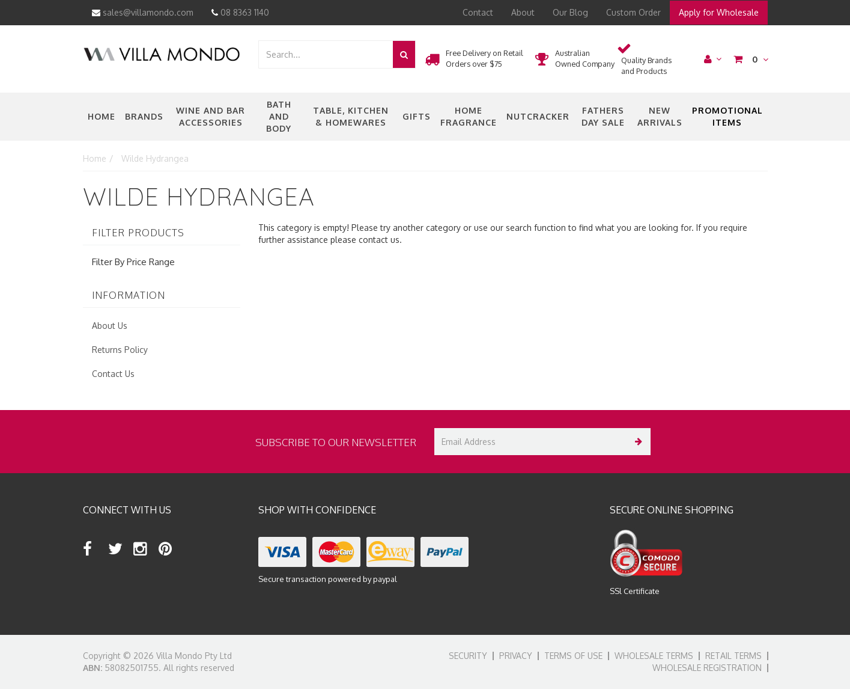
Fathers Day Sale (603, 116)
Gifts (416, 116)
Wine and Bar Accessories (210, 116)
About (523, 12)
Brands (144, 116)
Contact (478, 12)
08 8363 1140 (240, 12)
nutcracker (537, 116)
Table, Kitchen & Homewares (351, 116)
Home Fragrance (468, 116)
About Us (109, 325)
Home (101, 116)
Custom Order (633, 12)
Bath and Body (278, 116)
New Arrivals (659, 116)
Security (468, 656)
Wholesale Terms (654, 656)
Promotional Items (727, 116)
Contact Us (113, 374)
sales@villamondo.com (142, 12)
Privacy (515, 656)
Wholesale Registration (707, 668)
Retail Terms (733, 656)
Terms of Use (573, 656)
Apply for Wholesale (719, 12)
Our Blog (570, 12)
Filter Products (138, 233)
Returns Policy (120, 349)
